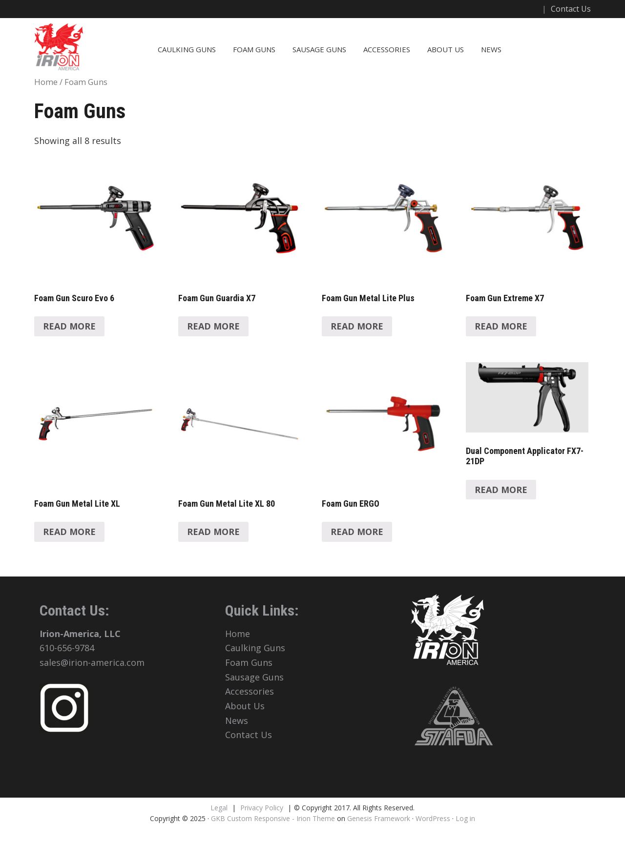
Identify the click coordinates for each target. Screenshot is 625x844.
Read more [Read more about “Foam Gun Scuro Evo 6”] (69, 326)
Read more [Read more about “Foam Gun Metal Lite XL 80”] (213, 531)
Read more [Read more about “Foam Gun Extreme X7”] (501, 326)
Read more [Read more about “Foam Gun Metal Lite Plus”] (357, 326)
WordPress (433, 818)
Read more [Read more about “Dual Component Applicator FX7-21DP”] (501, 489)
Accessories (386, 49)
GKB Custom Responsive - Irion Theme (273, 818)
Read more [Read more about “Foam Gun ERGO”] (357, 531)
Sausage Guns (319, 49)
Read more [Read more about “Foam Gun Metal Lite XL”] (69, 531)
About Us (445, 49)
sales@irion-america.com (92, 662)
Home (46, 81)
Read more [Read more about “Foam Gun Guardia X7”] (213, 326)
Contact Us (571, 8)
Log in (465, 818)
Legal (219, 807)
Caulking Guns (187, 49)
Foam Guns (254, 49)
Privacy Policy (261, 807)
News (491, 49)
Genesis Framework (378, 818)
